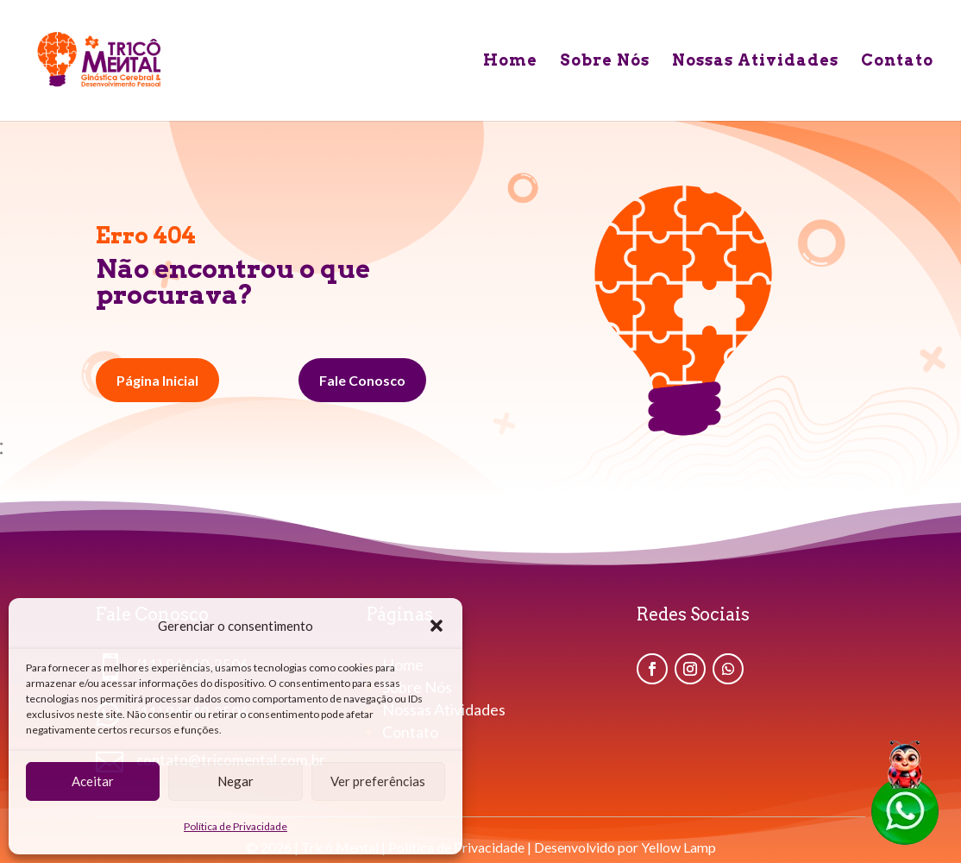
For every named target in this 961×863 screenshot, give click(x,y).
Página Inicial (157, 380)
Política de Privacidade (235, 826)
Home (510, 61)
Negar (235, 781)
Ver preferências (377, 781)
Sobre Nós (605, 61)
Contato (897, 61)
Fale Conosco (362, 380)
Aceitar (93, 781)
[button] (436, 625)
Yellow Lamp (678, 847)
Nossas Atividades (755, 61)
